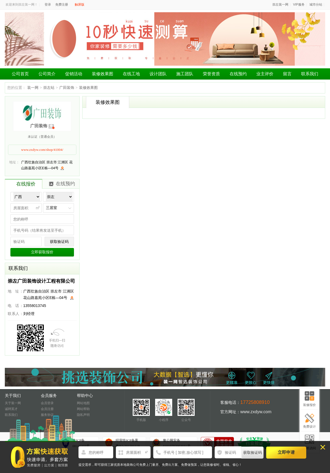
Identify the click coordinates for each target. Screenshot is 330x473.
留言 (287, 74)
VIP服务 (299, 4)
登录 (48, 4)
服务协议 (47, 415)
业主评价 (264, 74)
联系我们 (309, 74)
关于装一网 (13, 403)
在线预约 (238, 74)
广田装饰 (66, 87)
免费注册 (61, 4)
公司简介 (47, 74)
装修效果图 (102, 74)
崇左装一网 (280, 4)
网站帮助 (83, 409)
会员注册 (47, 409)
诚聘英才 (11, 409)
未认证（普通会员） (42, 137)
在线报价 (26, 184)
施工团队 (184, 74)
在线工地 (131, 74)
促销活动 (73, 74)
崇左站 (48, 87)
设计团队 (158, 74)
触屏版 (79, 4)
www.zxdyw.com (255, 411)
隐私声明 (83, 415)
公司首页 (20, 74)
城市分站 (315, 4)
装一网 (32, 87)
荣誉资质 (211, 74)
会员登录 (47, 403)
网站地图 (83, 403)
